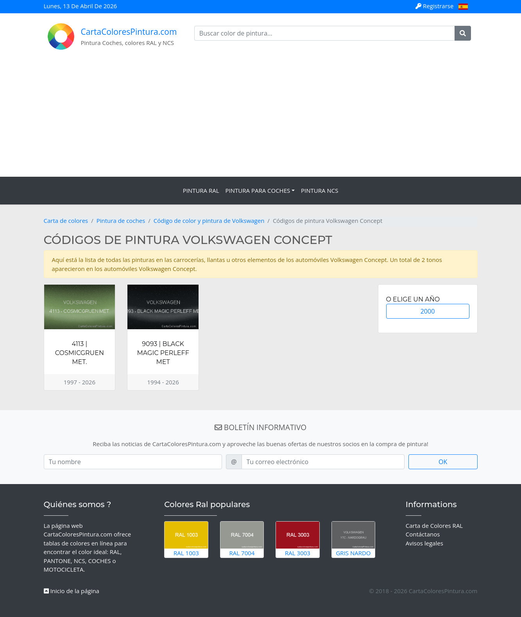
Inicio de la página (71, 591)
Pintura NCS (319, 190)
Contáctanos (423, 534)
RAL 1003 (186, 539)
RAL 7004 (242, 539)
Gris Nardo (353, 539)
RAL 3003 (297, 539)
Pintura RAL (201, 190)
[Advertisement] (260, 118)
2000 (428, 311)
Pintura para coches (258, 190)
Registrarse (435, 6)
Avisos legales (424, 543)
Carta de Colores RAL (434, 525)
